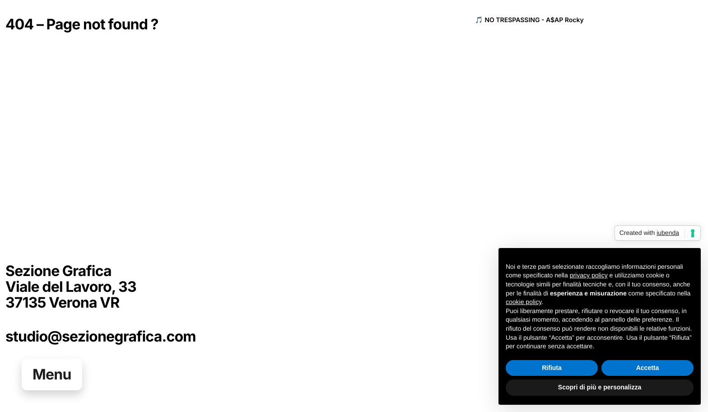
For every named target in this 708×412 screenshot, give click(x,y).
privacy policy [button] (589, 275)
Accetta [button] (647, 367)
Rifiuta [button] (552, 367)
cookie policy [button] (523, 301)
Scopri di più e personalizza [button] (599, 387)
